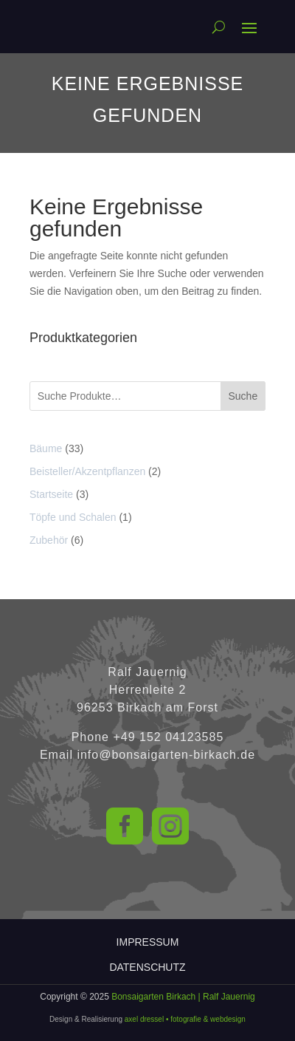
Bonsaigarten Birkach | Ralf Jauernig (183, 996)
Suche (243, 396)
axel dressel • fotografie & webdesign (185, 1019)
